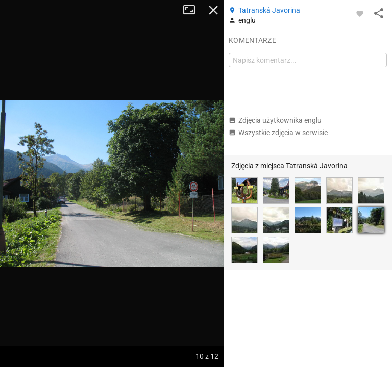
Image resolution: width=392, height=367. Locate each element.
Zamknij (213, 10)
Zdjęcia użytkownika (275, 120)
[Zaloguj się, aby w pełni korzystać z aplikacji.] (360, 13)
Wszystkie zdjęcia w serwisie (278, 132)
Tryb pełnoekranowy (193, 10)
